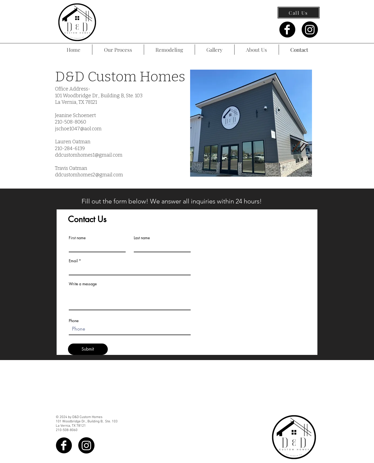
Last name (142, 238)
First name (77, 238)
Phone (74, 321)
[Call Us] (298, 13)
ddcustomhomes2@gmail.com (89, 175)
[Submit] (88, 349)
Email (73, 261)
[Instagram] (310, 29)
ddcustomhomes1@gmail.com (88, 155)
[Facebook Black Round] (287, 29)
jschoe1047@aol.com (78, 129)
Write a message (83, 284)
